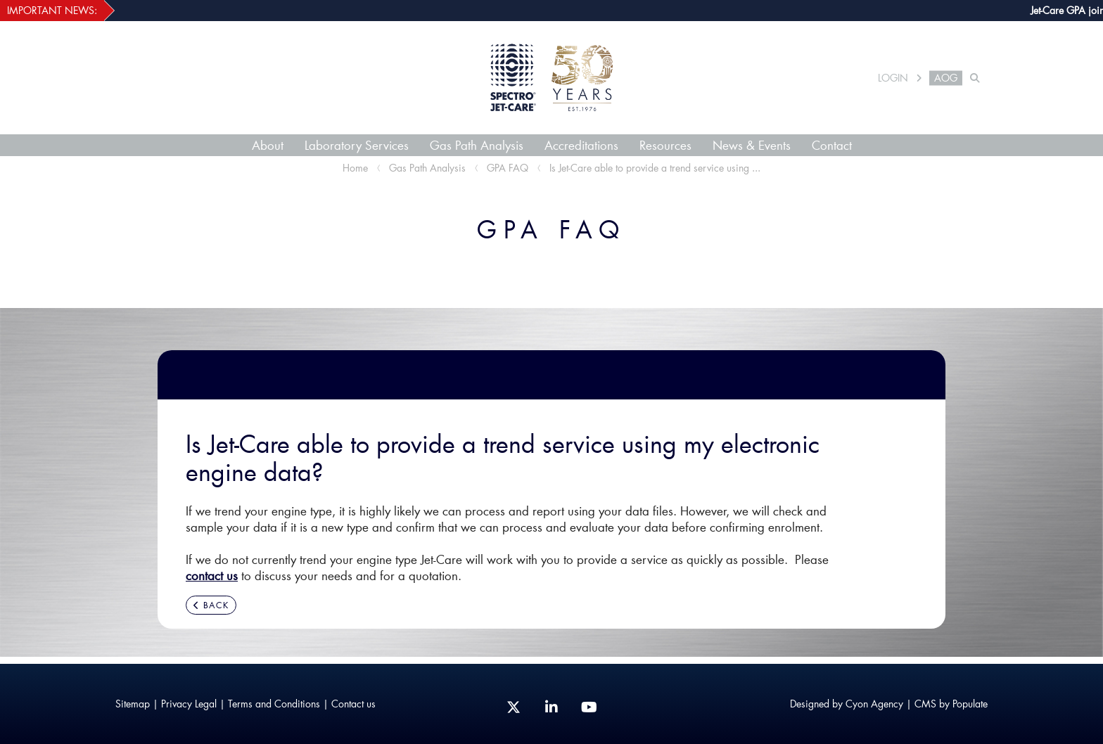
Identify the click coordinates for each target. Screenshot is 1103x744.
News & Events (752, 145)
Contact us (353, 703)
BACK (211, 605)
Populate (970, 703)
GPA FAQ (507, 167)
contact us (212, 575)
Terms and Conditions (274, 703)
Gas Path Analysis (476, 145)
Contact (832, 145)
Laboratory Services (357, 145)
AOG (945, 78)
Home (355, 167)
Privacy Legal (189, 703)
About (267, 145)
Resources (665, 145)
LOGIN (893, 78)
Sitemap (132, 703)
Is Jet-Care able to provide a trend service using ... (654, 167)
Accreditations (581, 145)
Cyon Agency (874, 703)
